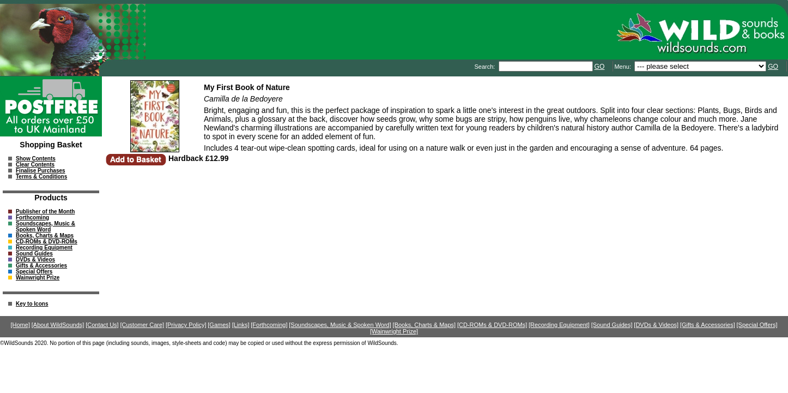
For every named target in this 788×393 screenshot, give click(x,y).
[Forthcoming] (269, 324)
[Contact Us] (102, 324)
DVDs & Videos (35, 260)
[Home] (20, 324)
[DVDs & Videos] (656, 324)
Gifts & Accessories (41, 266)
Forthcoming (32, 218)
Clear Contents (35, 165)
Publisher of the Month (45, 212)
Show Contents (36, 159)
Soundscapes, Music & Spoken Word (45, 227)
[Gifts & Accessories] (707, 324)
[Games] (219, 324)
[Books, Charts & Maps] (424, 324)
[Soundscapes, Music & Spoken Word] (340, 324)
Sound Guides (34, 254)
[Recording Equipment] (559, 324)
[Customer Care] (142, 324)
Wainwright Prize (37, 278)
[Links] (241, 324)
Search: (485, 66)
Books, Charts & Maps (45, 236)
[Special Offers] (757, 324)
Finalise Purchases (40, 171)
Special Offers (34, 272)
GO (600, 66)
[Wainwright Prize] (394, 331)
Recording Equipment (44, 248)
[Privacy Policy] (186, 324)
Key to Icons (32, 304)
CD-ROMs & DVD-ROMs (46, 242)
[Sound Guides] (612, 324)
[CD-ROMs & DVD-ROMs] (492, 324)
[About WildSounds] (58, 324)
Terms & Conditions (41, 177)
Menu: (623, 66)
